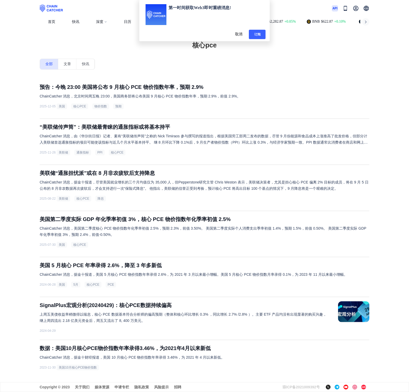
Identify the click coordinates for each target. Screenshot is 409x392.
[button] (366, 8)
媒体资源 (102, 387)
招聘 (177, 387)
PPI (99, 152)
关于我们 (82, 387)
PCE (111, 284)
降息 (101, 198)
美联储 (63, 152)
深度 (101, 22)
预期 (118, 106)
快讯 (75, 22)
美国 (62, 106)
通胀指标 (82, 152)
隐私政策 (141, 387)
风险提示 (161, 387)
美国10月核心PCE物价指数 (78, 367)
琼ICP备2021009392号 (301, 387)
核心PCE (79, 106)
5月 (75, 284)
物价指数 (100, 106)
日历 (127, 22)
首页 (51, 22)
